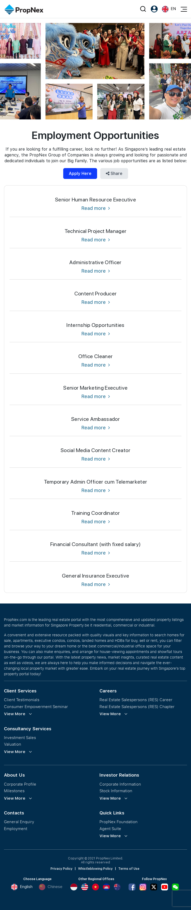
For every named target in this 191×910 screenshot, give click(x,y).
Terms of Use (128, 869)
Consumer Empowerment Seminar (36, 706)
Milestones (14, 790)
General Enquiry (19, 821)
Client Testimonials (21, 699)
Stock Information (115, 790)
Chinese (50, 887)
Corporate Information (120, 784)
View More (14, 713)
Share (114, 173)
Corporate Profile (20, 784)
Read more (95, 208)
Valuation (12, 744)
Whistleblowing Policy (95, 869)
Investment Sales (20, 737)
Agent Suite (110, 828)
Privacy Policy (61, 869)
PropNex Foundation (118, 821)
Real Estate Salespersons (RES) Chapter (137, 706)
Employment (15, 828)
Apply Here (80, 173)
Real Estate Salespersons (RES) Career (135, 699)
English (22, 887)
